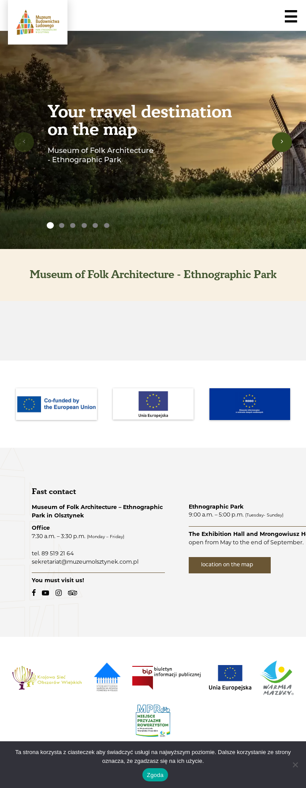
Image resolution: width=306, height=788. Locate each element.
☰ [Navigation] (291, 17)
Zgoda (155, 775)
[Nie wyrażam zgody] (295, 764)
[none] (50, 225)
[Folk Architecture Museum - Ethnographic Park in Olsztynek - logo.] (37, 22)
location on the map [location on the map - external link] (227, 565)
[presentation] (24, 142)
